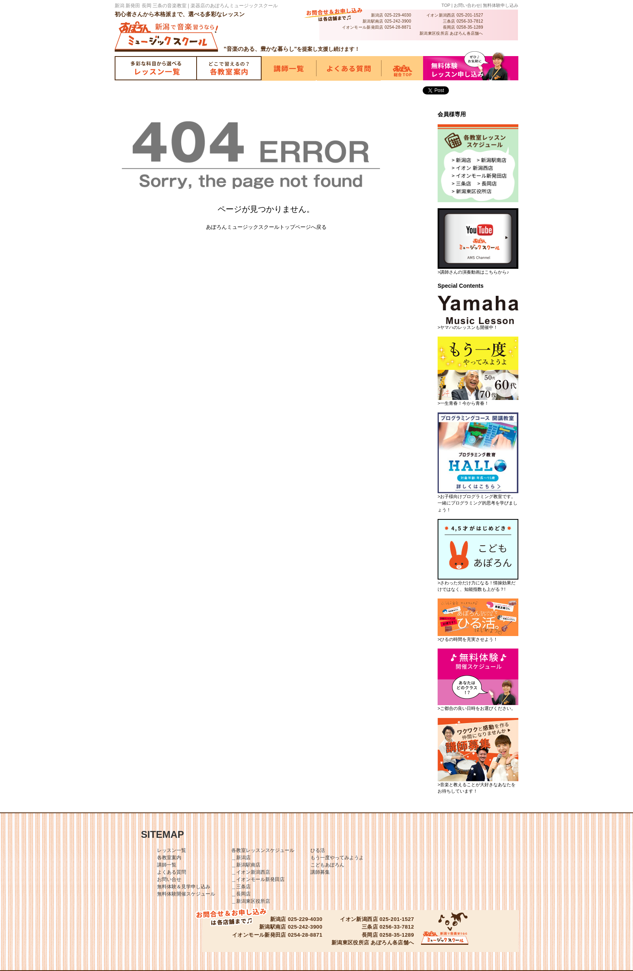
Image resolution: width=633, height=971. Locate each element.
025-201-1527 (470, 15)
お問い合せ (169, 879)
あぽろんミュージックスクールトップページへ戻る (266, 227)
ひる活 (317, 850)
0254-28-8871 (398, 27)
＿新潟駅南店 (245, 865)
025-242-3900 (398, 21)
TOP (446, 5)
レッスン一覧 (171, 850)
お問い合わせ (467, 5)
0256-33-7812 (470, 21)
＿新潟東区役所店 (250, 901)
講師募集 (320, 872)
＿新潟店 (241, 857)
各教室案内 (169, 857)
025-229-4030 (398, 15)
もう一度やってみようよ (337, 857)
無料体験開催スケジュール (186, 894)
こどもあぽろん (327, 865)
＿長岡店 (241, 894)
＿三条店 (241, 886)
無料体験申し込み (500, 5)
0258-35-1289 (470, 27)
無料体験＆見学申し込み (183, 886)
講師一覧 (166, 865)
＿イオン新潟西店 (250, 872)
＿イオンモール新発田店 (258, 879)
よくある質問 (171, 872)
